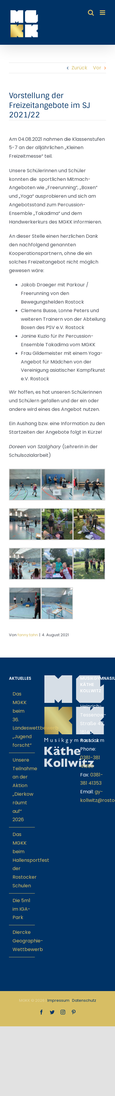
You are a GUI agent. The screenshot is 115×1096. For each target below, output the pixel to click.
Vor (97, 67)
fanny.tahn (28, 635)
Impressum (58, 1000)
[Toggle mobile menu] (103, 12)
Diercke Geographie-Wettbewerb (22, 941)
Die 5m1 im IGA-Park (21, 909)
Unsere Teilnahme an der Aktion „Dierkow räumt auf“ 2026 (22, 790)
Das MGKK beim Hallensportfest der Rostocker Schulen (22, 860)
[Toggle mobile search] (91, 12)
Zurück (79, 67)
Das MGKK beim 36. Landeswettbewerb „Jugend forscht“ (22, 719)
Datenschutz (84, 1000)
